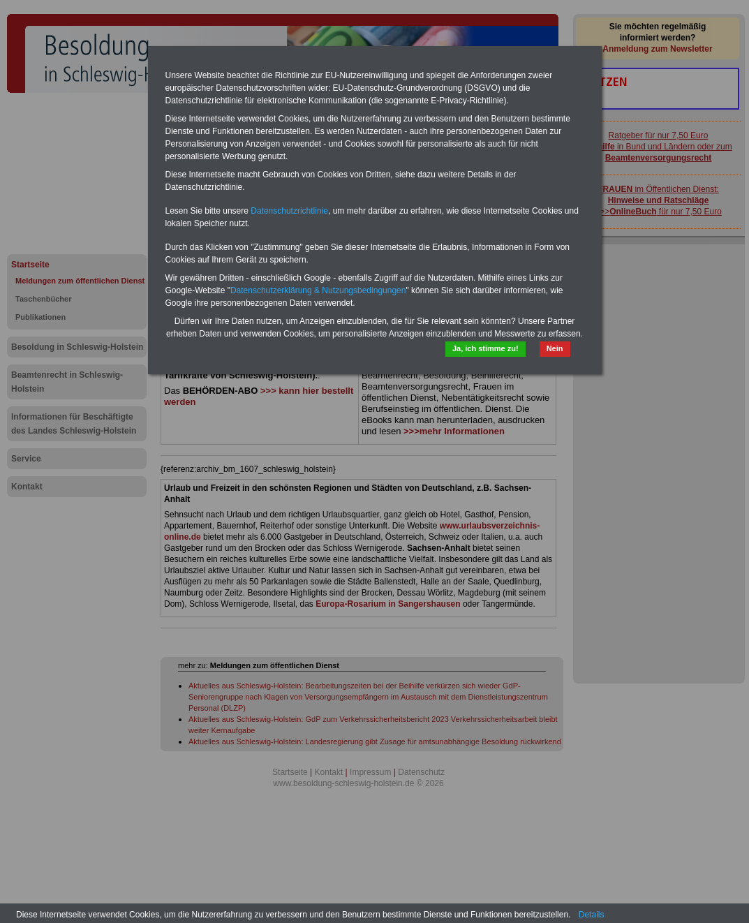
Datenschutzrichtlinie (289, 211)
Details (592, 915)
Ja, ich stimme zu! (485, 348)
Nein (555, 348)
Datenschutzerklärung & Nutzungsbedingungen (318, 290)
